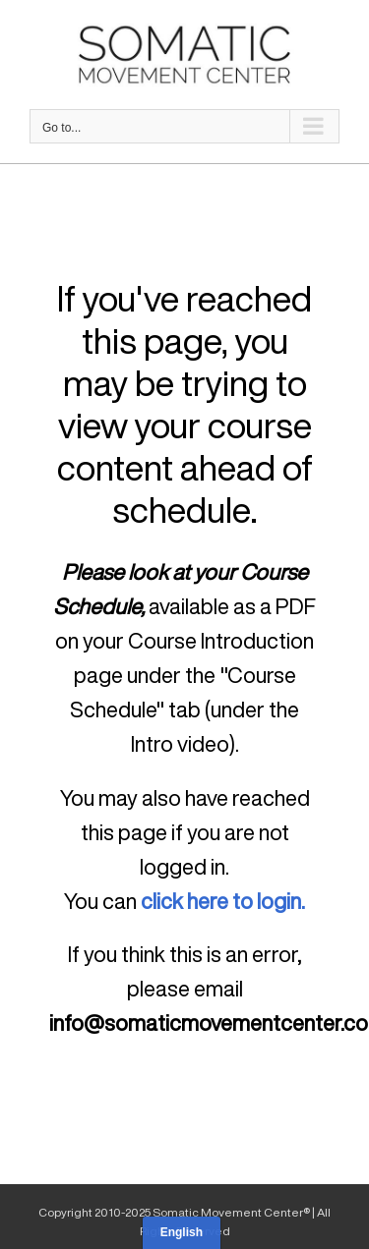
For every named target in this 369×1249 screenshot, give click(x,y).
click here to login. (223, 901)
